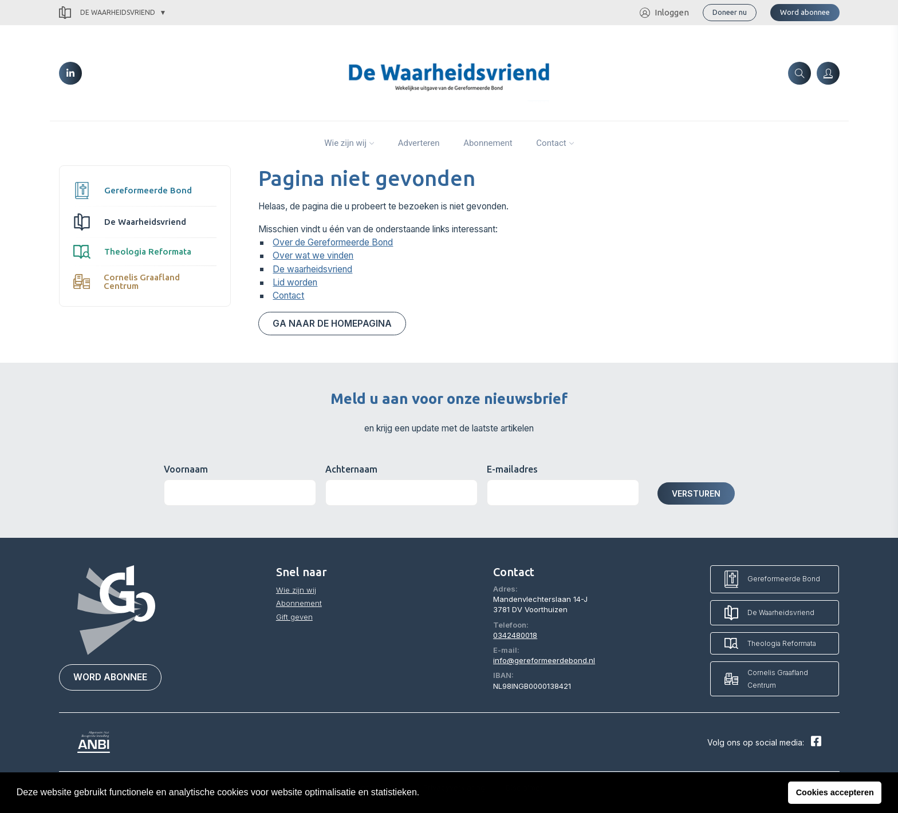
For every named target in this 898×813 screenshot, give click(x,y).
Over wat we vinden (313, 255)
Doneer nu (729, 12)
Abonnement (488, 143)
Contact (551, 143)
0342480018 (515, 635)
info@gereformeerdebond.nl (544, 660)
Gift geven (294, 616)
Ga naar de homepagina (332, 323)
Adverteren (419, 143)
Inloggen (664, 12)
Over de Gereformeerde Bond (333, 242)
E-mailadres (512, 469)
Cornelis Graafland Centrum (126, 281)
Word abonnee (805, 12)
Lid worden (295, 282)
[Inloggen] (828, 73)
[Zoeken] (799, 73)
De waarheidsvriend (312, 269)
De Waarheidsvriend (107, 12)
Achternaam (351, 469)
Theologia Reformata (132, 252)
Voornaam (186, 469)
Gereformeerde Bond (132, 190)
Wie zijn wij (345, 143)
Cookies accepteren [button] (835, 792)
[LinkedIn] (70, 73)
